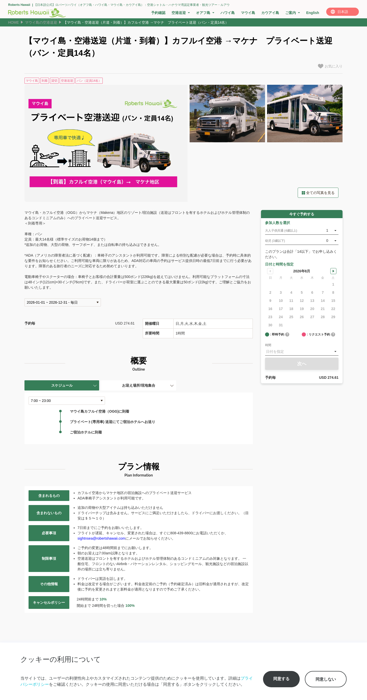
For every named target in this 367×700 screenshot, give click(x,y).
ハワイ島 (227, 13)
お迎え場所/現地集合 (138, 385)
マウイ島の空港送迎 (41, 22)
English (312, 13)
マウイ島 (248, 13)
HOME (13, 22)
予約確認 (158, 13)
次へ (301, 363)
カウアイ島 (270, 13)
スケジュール (62, 385)
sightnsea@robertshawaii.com (101, 538)
